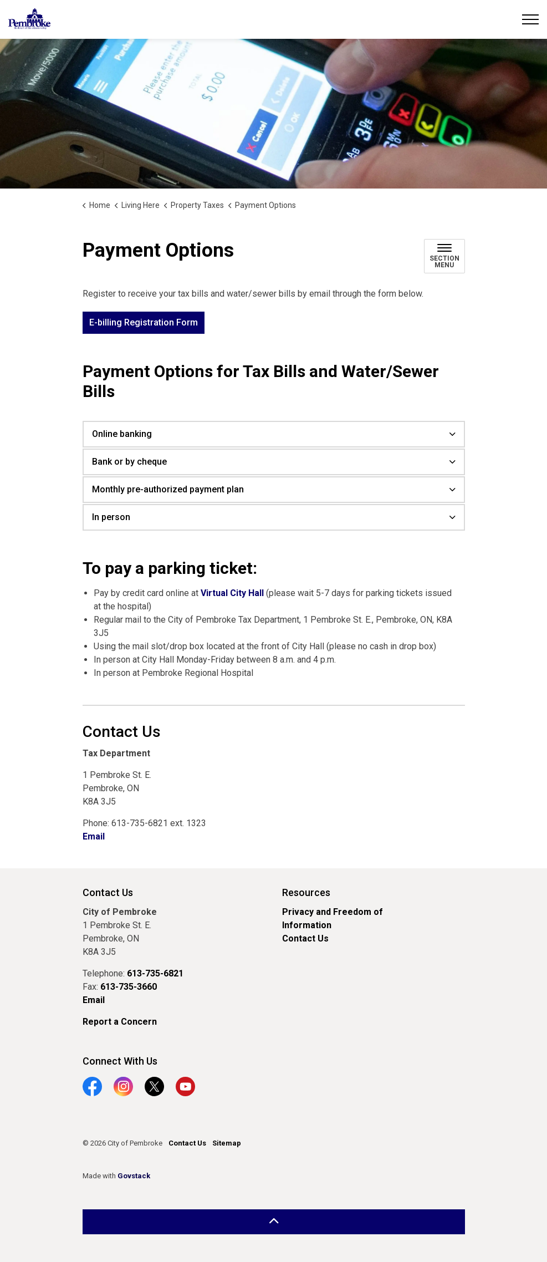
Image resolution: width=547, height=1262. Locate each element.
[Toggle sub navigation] (444, 256)
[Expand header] (530, 19)
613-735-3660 (128, 986)
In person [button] (111, 517)
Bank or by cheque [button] (129, 461)
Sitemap (226, 1143)
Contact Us (305, 938)
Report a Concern (120, 1021)
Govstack (133, 1176)
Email (94, 836)
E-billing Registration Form (144, 323)
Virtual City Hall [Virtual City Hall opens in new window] (232, 593)
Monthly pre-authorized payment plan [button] (168, 489)
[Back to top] (274, 1221)
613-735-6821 (155, 973)
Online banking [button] (122, 434)
